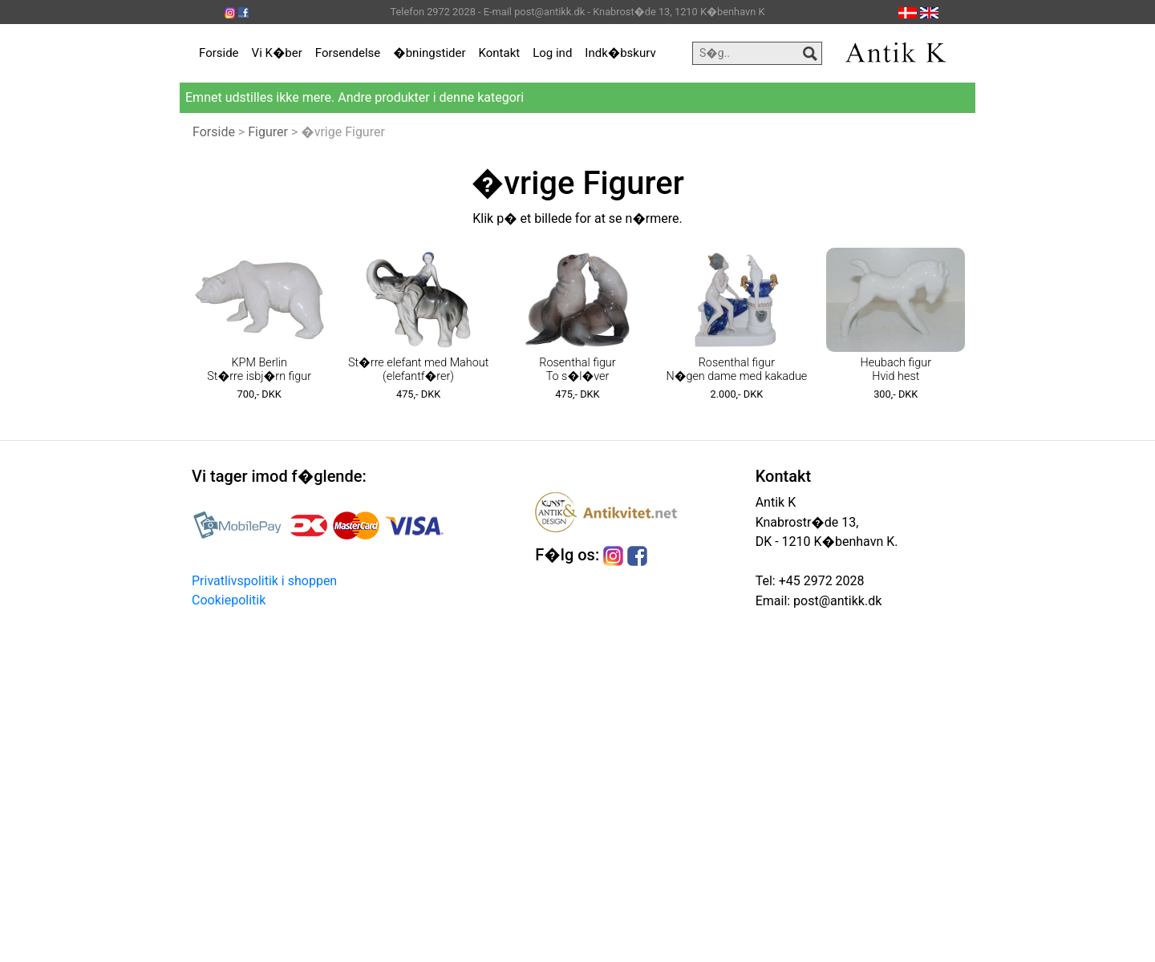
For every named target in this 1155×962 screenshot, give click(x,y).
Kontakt (500, 53)
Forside (219, 53)
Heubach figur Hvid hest (896, 369)
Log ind (552, 53)
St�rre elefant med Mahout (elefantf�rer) (418, 369)
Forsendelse (348, 53)
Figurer (268, 131)
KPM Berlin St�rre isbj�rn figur (259, 369)
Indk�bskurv (620, 53)
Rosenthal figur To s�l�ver (577, 369)
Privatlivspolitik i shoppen (264, 580)
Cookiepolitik (228, 600)
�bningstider (429, 53)
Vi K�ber (277, 53)
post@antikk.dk (835, 600)
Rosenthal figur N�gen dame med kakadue (736, 369)
